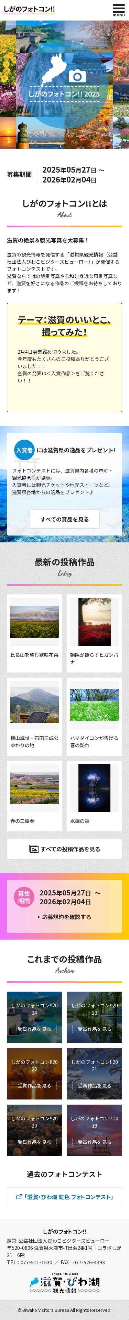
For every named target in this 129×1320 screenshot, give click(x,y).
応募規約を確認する (67, 917)
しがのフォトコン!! (64, 1231)
